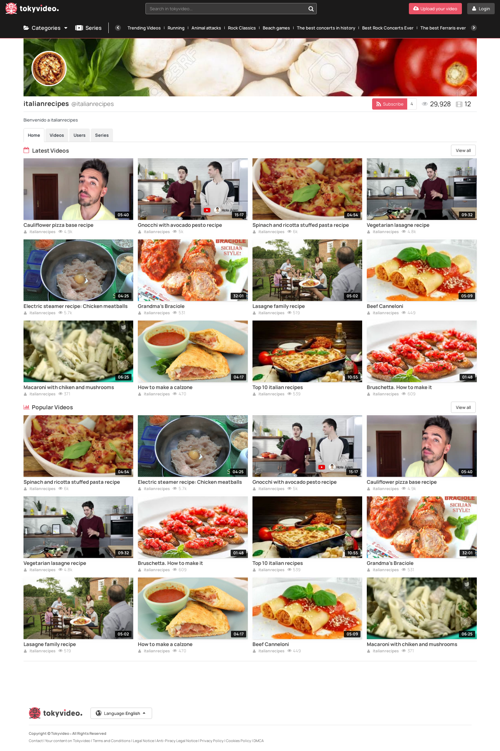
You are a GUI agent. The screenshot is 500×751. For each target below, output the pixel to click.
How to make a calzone (165, 387)
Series (88, 27)
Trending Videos (144, 28)
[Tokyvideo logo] (32, 10)
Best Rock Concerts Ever (388, 28)
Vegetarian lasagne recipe (398, 225)
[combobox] (231, 8)
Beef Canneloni (385, 306)
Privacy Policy (212, 740)
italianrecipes (40, 232)
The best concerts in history (326, 28)
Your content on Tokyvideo (67, 740)
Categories (46, 27)
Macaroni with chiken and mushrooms (69, 387)
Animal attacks (206, 28)
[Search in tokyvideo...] (311, 8)
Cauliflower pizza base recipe (58, 225)
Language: (120, 713)
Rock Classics (242, 28)
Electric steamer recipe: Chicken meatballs (76, 306)
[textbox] (225, 8)
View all (463, 150)
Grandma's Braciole (161, 306)
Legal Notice (143, 740)
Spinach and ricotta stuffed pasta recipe (300, 225)
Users (79, 135)
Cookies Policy (238, 740)
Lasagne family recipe (278, 306)
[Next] (474, 28)
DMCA (258, 740)
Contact (36, 740)
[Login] (481, 8)
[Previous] (118, 28)
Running (176, 28)
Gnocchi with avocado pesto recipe (180, 225)
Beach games (276, 28)
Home (34, 135)
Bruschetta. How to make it (399, 387)
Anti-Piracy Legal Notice (176, 740)
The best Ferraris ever (443, 28)
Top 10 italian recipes (277, 387)
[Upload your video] (435, 8)
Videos (57, 135)
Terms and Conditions (112, 740)
